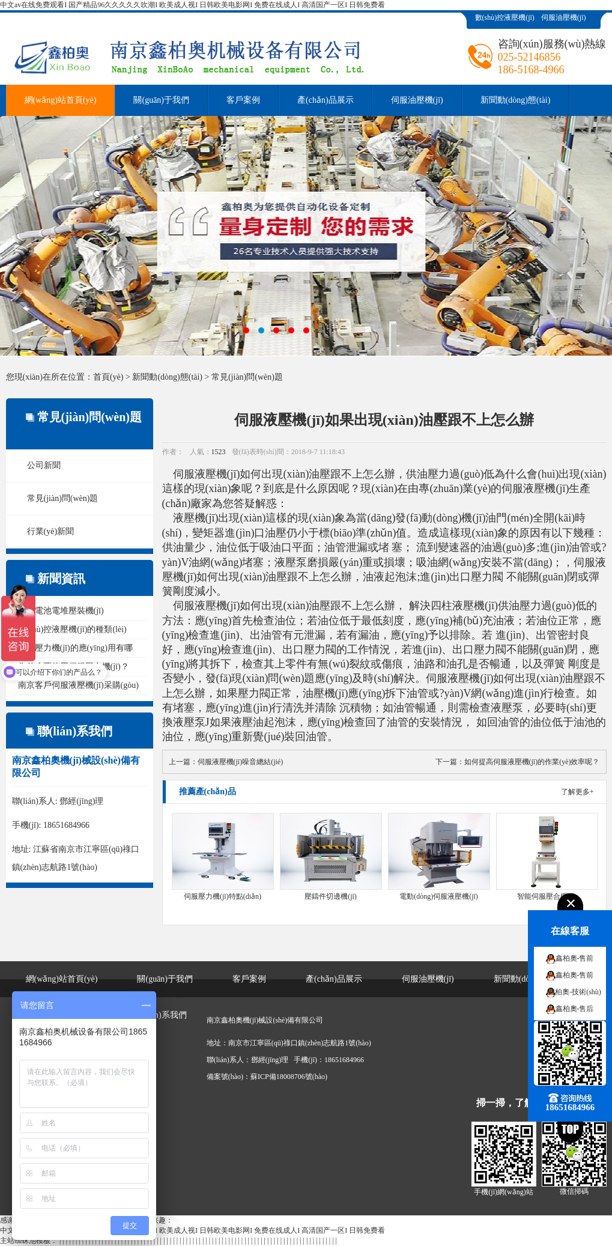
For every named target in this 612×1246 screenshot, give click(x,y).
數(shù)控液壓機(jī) (505, 17)
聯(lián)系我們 (160, 1015)
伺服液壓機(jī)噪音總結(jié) (240, 762)
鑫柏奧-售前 (575, 958)
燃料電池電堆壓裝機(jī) (61, 610)
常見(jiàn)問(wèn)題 (247, 376)
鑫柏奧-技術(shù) (574, 992)
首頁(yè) (108, 376)
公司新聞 (44, 465)
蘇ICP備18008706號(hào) (288, 1076)
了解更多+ (577, 792)
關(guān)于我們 (161, 100)
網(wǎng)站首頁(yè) (61, 100)
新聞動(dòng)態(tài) (515, 100)
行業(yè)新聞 (50, 531)
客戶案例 (243, 100)
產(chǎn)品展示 (325, 100)
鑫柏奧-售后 (575, 1008)
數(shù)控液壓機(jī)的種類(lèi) (72, 629)
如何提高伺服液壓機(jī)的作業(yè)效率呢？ (532, 762)
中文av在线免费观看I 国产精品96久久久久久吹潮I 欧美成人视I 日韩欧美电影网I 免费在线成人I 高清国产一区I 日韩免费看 (192, 5)
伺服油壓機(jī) (563, 17)
